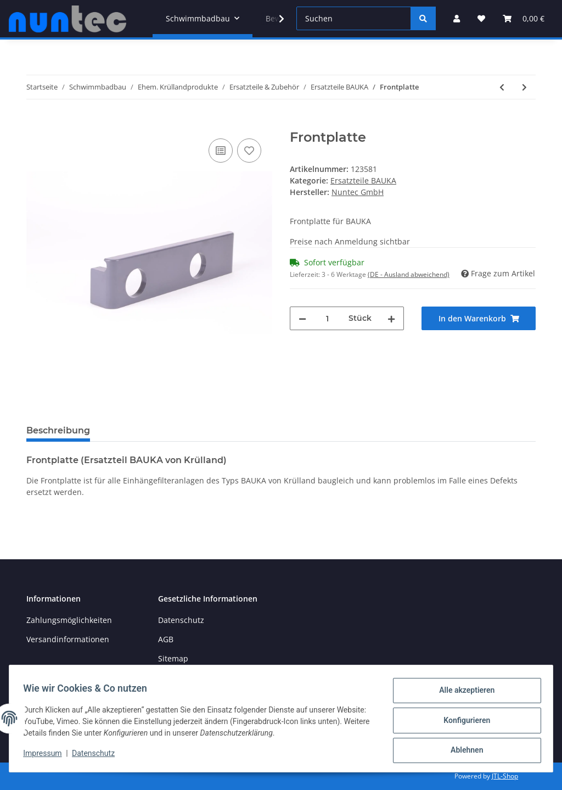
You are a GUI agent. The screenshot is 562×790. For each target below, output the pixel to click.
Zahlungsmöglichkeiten (69, 620)
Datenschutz (181, 620)
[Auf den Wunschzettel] (249, 150)
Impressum (46, 756)
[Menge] (327, 318)
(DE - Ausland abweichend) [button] (408, 274)
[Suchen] (353, 18)
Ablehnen (463, 751)
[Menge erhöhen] (391, 318)
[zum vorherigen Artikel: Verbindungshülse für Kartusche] (502, 87)
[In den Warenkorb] (35, 124)
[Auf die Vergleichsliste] (221, 150)
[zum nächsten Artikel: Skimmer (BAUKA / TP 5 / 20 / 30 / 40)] (524, 87)
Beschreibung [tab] (58, 430)
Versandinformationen (67, 639)
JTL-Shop (505, 776)
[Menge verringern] (302, 318)
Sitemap (173, 658)
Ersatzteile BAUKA (363, 180)
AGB (165, 639)
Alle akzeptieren (463, 693)
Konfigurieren (463, 722)
